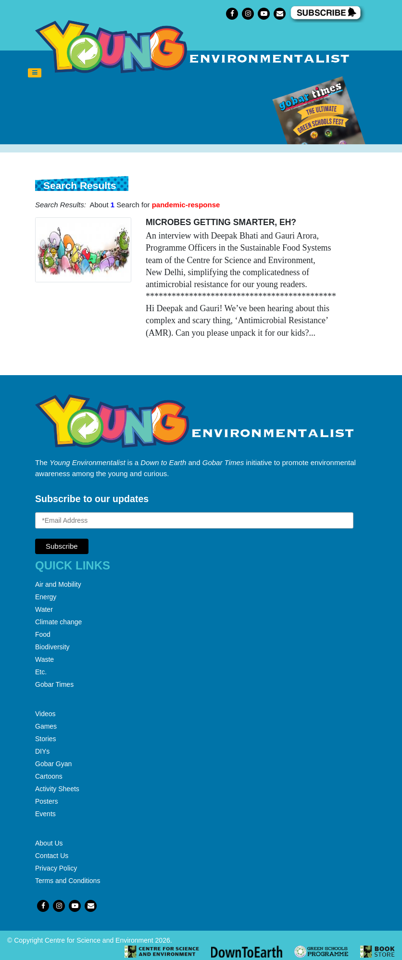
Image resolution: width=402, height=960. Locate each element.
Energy (45, 597)
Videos (45, 714)
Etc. (41, 672)
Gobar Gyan (53, 764)
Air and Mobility (58, 584)
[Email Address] (194, 520)
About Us (49, 843)
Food (42, 634)
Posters (46, 801)
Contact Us (51, 855)
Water (44, 609)
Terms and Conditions (67, 880)
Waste (44, 659)
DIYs (42, 751)
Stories (45, 739)
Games (46, 726)
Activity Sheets (57, 789)
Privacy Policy (56, 868)
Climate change (58, 622)
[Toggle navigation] (34, 73)
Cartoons (49, 776)
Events (45, 814)
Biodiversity (52, 647)
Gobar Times (54, 684)
